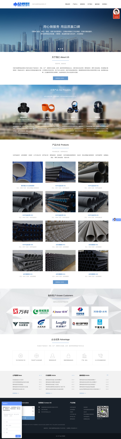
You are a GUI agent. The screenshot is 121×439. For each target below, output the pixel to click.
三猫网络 (68, 428)
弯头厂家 (52, 424)
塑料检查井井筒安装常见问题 (20, 386)
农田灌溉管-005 (93, 274)
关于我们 (90, 4)
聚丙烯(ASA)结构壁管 (27, 185)
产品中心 (75, 4)
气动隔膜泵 (35, 424)
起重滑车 (48, 424)
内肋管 (30, 155)
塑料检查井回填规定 (18, 384)
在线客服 (116, 17)
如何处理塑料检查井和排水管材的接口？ (90, 389)
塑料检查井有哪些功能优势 (53, 382)
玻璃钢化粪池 (87, 419)
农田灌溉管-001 (60, 244)
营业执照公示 (74, 428)
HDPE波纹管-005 (93, 215)
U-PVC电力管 (37, 155)
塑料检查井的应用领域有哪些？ (87, 379)
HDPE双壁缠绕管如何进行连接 (21, 382)
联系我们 (104, 4)
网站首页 (67, 4)
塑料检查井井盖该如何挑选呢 (87, 386)
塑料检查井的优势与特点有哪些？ (88, 382)
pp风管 (55, 424)
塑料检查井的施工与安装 (52, 384)
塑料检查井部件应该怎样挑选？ (87, 384)
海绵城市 (59, 155)
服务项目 (97, 4)
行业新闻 (72, 375)
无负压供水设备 (41, 424)
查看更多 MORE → (60, 78)
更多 (107, 375)
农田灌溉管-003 (27, 274)
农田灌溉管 (24, 155)
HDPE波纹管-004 (60, 215)
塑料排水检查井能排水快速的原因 (54, 389)
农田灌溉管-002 (93, 244)
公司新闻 (39, 375)
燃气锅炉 (25, 424)
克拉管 (79, 155)
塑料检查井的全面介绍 (18, 389)
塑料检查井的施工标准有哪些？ (54, 379)
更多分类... (67, 157)
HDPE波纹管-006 (28, 244)
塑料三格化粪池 (59, 157)
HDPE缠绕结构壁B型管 (69, 155)
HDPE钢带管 (98, 155)
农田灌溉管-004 (60, 274)
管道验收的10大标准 (18, 379)
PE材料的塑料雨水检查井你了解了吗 (55, 386)
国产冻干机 (30, 424)
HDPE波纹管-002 (93, 185)
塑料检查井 (53, 155)
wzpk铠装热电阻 (61, 424)
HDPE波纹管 (16, 155)
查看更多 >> (16, 393)
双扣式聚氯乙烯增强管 (88, 155)
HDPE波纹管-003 (28, 215)
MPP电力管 (45, 155)
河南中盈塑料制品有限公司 (39, 4)
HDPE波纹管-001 (60, 185)
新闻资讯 (82, 4)
